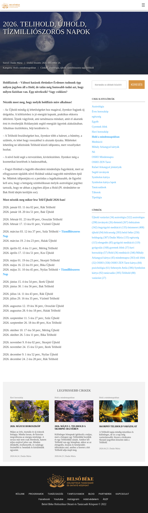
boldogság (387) (100, 237)
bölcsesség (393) (112, 232)
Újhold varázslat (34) (103, 217)
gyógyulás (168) (100, 247)
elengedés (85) (105, 242)
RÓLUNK (20, 494)
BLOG (91, 494)
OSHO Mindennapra (102, 157)
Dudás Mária (16, 63)
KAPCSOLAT (122, 494)
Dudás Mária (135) (119, 237)
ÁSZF (105, 499)
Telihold (90, 68)
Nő (93, 152)
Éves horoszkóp (100, 111)
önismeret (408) (136, 227)
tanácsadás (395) (112, 272)
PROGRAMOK (36, 494)
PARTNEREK (105, 494)
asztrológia (54, 68)
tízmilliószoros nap (76, 68)
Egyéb (95, 121)
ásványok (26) (105, 222)
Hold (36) (113, 252)
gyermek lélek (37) (119, 247)
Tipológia (97, 197)
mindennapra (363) (125, 257)
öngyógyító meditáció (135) (112, 227)
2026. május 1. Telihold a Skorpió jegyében (70, 427)
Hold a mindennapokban (24, 68)
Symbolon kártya (101, 177)
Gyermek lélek (99, 126)
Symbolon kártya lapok (104, 182)
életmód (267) (120, 222)
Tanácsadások (99, 187)
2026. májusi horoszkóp (25, 426)
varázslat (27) (99, 277)
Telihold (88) (128, 272)
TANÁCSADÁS (55, 494)
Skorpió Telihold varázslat (118, 426)
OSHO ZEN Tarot (101, 162)
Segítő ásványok (100, 172)
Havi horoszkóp (100, 131)
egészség (96, 116)
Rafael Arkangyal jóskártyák (107, 167)
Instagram (73, 499)
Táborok (96, 192)
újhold (63, 68)
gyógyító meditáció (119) (127, 242)
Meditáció (97, 141)
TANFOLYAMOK (75, 494)
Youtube (58, 499)
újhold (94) (97, 232)
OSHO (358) (103, 262)
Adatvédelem (91, 499)
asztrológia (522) (123, 217)
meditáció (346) (127, 252)
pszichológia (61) (101, 267)
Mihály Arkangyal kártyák (105, 146)
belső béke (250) (130, 232)
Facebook (44, 499)
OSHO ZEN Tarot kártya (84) (126, 262)
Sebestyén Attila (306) (122, 267)
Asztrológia (98, 106)
